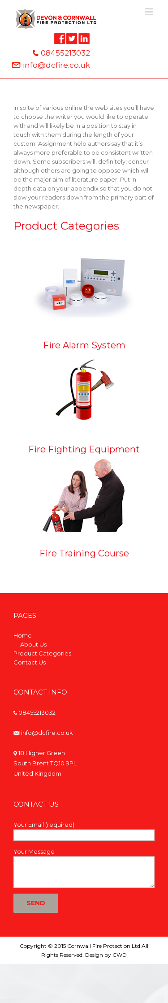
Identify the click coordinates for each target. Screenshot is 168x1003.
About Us (33, 644)
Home (22, 635)
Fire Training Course (84, 553)
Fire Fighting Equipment (84, 449)
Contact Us (29, 662)
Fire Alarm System (84, 345)
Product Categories (42, 653)
